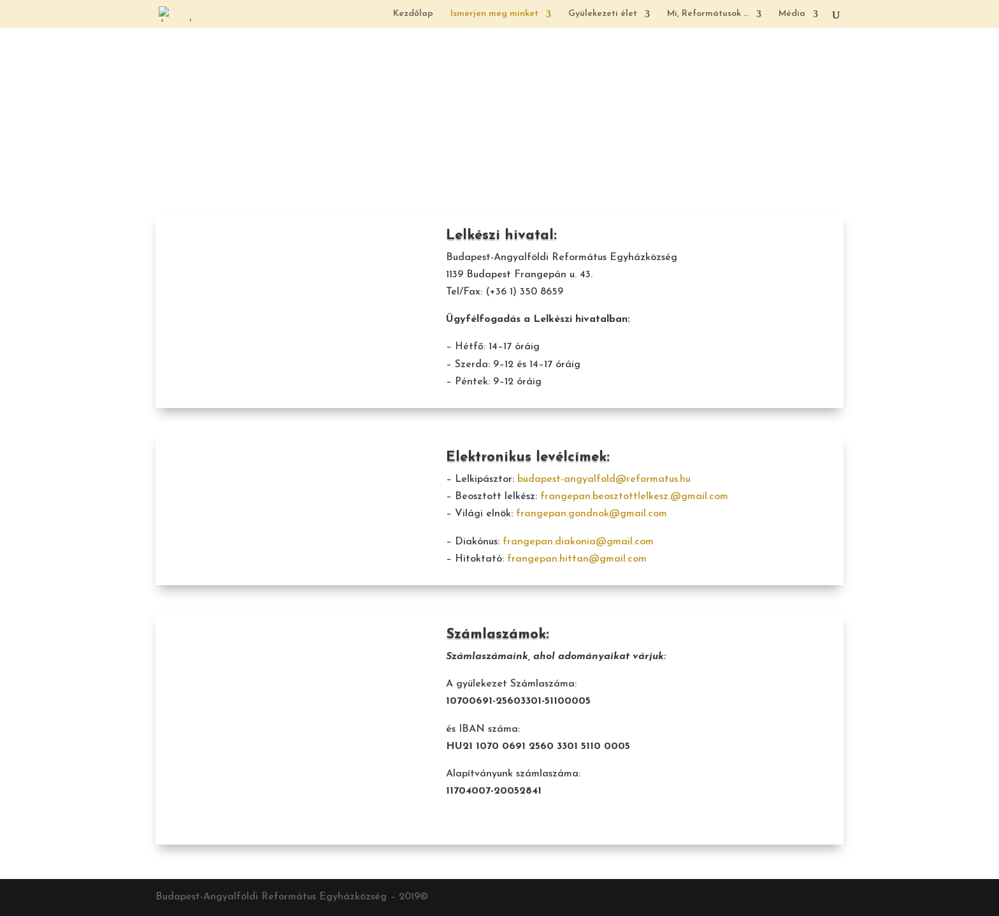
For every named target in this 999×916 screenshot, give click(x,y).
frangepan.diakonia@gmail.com (578, 542)
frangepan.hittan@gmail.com (577, 559)
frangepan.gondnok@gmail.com (591, 514)
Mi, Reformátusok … (708, 14)
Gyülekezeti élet (602, 14)
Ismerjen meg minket (494, 14)
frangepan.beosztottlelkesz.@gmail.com (634, 496)
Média (792, 14)
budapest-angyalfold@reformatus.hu (604, 479)
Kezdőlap (413, 14)
